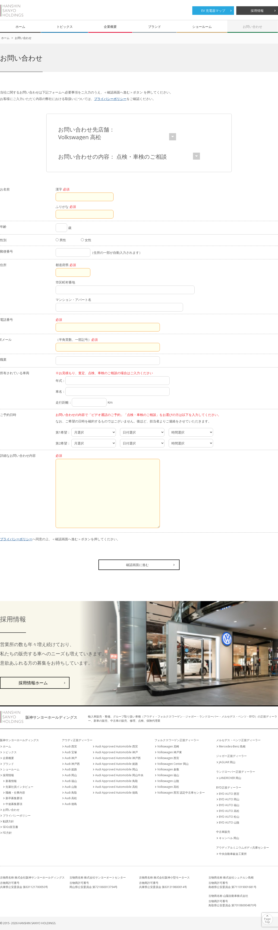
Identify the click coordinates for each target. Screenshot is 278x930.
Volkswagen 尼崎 (168, 746)
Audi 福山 (71, 781)
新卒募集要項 (14, 798)
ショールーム (202, 26)
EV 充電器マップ (213, 10)
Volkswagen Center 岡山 (173, 764)
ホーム (20, 26)
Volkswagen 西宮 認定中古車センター (181, 793)
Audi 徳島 (71, 804)
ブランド (154, 26)
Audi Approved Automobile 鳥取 (116, 781)
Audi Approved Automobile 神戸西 (118, 758)
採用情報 (257, 10)
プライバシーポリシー (110, 99)
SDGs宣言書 (10, 827)
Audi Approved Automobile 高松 (116, 787)
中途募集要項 (14, 804)
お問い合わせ (252, 26)
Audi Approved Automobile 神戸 (116, 752)
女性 (86, 240)
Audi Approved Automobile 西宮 (116, 746)
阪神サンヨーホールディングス (11, 10)
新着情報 (11, 781)
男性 (61, 240)
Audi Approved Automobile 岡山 (116, 769)
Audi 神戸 (71, 758)
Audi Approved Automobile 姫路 (116, 764)
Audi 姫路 (71, 769)
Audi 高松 (71, 798)
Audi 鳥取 (71, 793)
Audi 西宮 (71, 746)
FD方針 (7, 833)
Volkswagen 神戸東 (169, 752)
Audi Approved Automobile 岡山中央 (119, 775)
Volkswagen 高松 (168, 787)
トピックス (65, 26)
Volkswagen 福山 (168, 775)
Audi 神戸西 (72, 764)
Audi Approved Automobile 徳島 (116, 793)
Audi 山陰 (71, 787)
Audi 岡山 (71, 775)
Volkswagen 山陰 (168, 781)
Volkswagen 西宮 (168, 758)
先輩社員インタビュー (19, 787)
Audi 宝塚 (71, 752)
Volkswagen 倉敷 (168, 769)
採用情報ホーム (33, 682)
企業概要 (110, 26)
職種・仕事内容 (15, 793)
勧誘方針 (8, 821)
